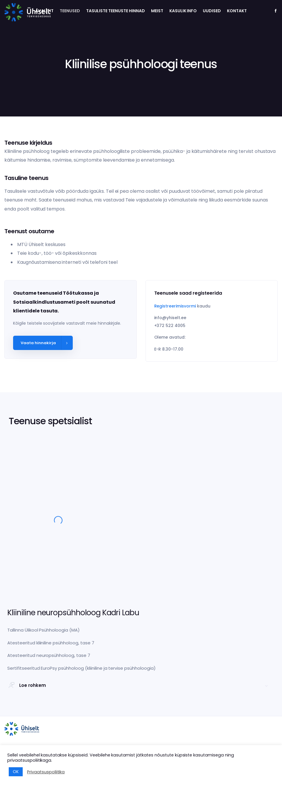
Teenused (70, 11)
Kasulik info (183, 11)
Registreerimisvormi (175, 306)
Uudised (212, 11)
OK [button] (16, 772)
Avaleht (44, 11)
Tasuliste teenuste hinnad (115, 11)
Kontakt (237, 11)
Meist (157, 11)
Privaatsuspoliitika (46, 772)
